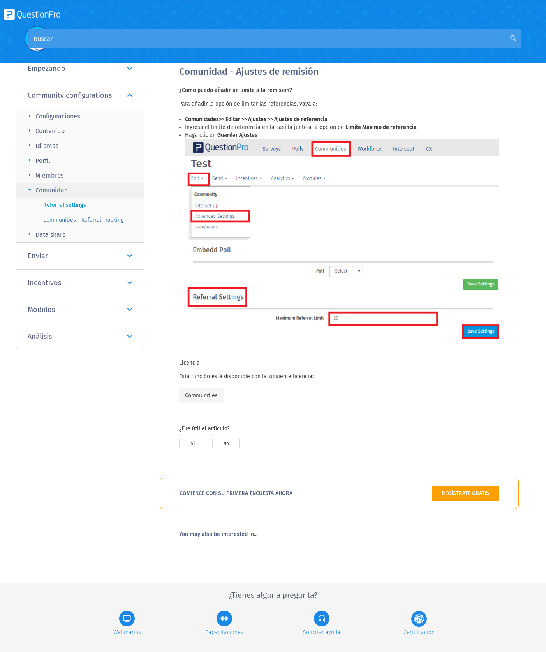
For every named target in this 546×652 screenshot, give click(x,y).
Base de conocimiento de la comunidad (284, 47)
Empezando (80, 68)
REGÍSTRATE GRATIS (465, 493)
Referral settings (64, 205)
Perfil (38, 160)
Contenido (45, 131)
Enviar (80, 256)
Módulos (80, 309)
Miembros (44, 175)
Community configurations (80, 95)
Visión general (199, 47)
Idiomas (42, 145)
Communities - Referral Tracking (83, 220)
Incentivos (80, 282)
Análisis (80, 336)
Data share (46, 234)
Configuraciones (53, 116)
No (226, 443)
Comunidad (47, 190)
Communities (201, 395)
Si (193, 443)
